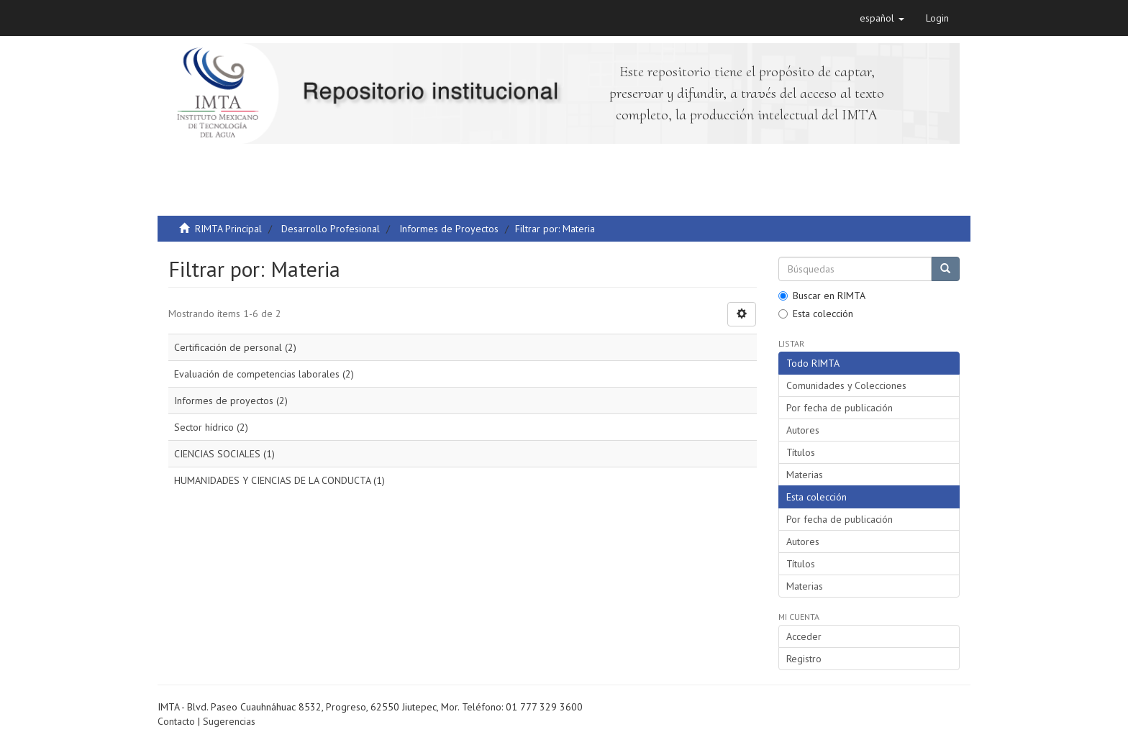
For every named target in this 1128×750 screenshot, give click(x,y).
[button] (882, 18)
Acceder (804, 636)
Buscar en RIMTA (821, 295)
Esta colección (815, 313)
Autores (802, 430)
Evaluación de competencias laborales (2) (264, 373)
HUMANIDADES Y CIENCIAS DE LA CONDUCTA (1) (279, 480)
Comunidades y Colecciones (846, 385)
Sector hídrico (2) (211, 427)
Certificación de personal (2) (235, 347)
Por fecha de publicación (839, 407)
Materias (804, 474)
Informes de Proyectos (449, 228)
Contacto (176, 721)
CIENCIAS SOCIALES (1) (224, 453)
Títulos (800, 452)
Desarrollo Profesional (330, 228)
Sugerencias (229, 721)
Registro (804, 658)
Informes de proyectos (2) (231, 400)
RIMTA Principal (228, 228)
